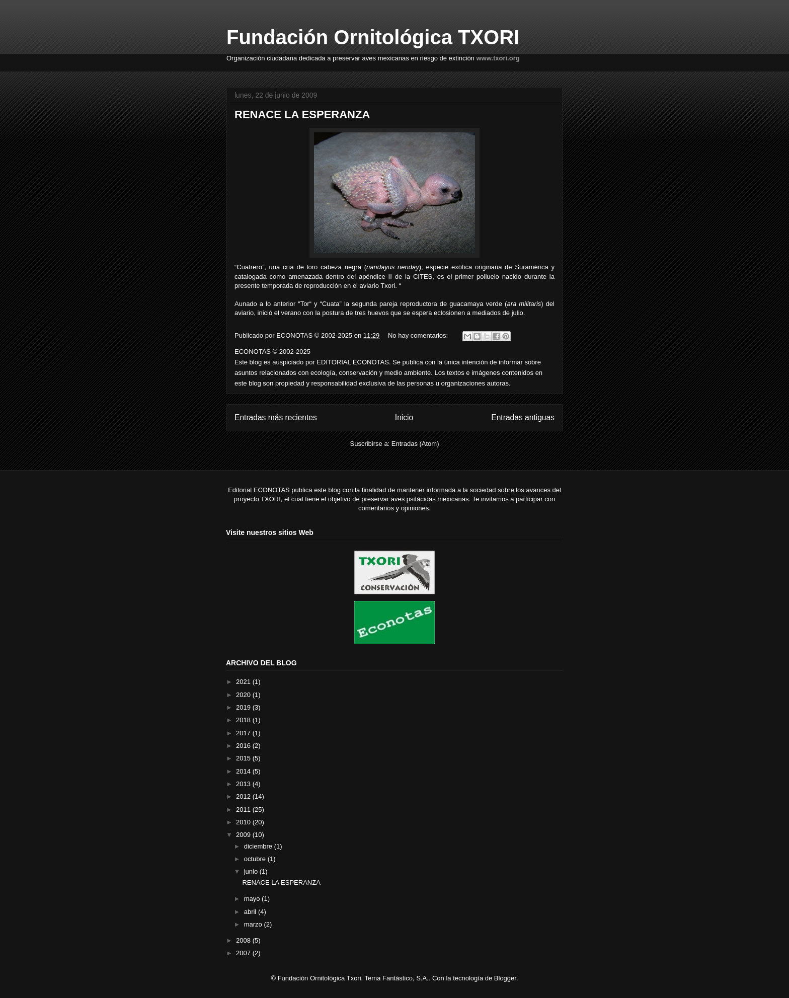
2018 (244, 720)
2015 (244, 758)
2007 (244, 953)
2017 (244, 733)
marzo (254, 924)
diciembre (259, 846)
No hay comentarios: (419, 335)
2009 (244, 834)
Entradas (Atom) (415, 443)
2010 (244, 822)
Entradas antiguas (523, 417)
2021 (244, 681)
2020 (244, 695)
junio (252, 871)
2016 (244, 745)
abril (251, 911)
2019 (244, 707)
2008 (244, 940)
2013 (244, 784)
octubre (256, 859)
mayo (253, 898)
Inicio (404, 417)
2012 (244, 796)
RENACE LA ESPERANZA (302, 114)
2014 (244, 771)
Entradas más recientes (275, 417)
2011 (244, 809)
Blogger (505, 978)
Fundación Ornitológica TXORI (372, 37)
